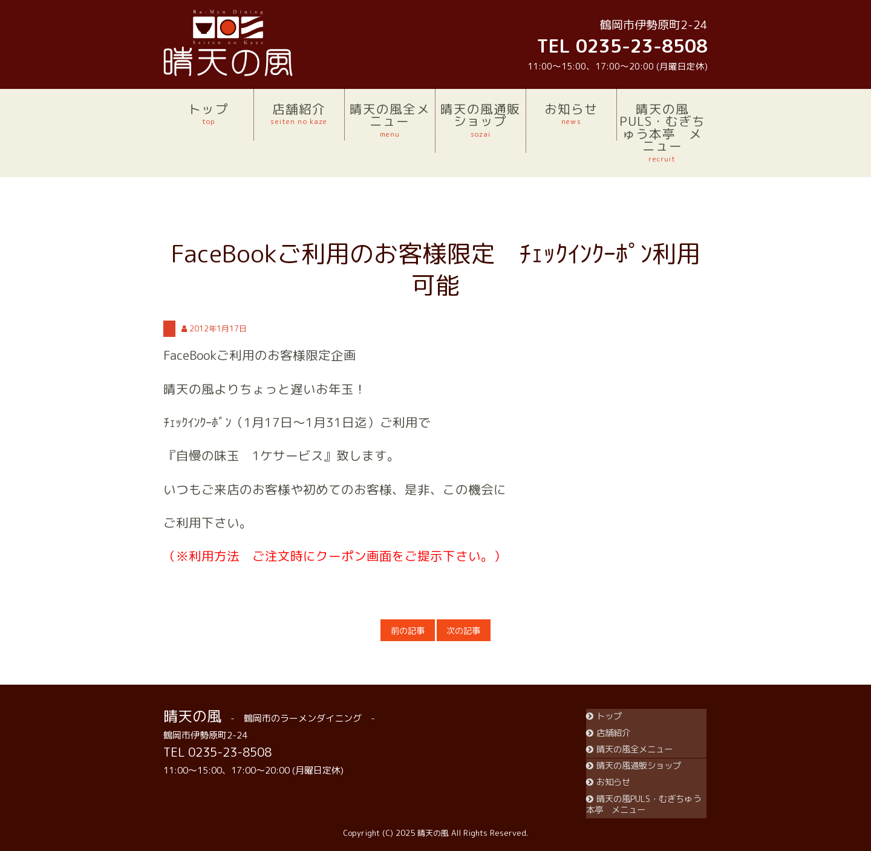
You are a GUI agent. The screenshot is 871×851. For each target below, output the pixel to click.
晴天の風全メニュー (390, 119)
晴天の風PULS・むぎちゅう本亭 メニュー (662, 132)
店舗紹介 (299, 113)
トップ (208, 113)
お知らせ (571, 113)
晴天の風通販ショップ (481, 119)
